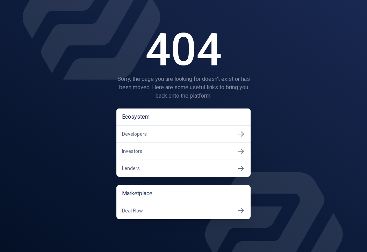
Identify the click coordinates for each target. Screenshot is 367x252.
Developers (183, 134)
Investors (183, 151)
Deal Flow (183, 210)
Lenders (183, 168)
